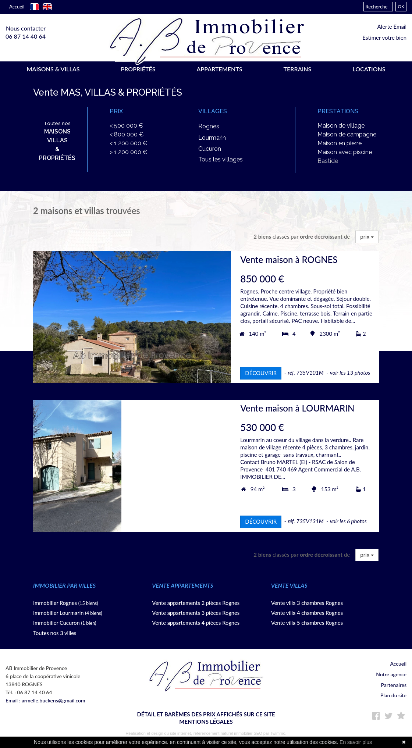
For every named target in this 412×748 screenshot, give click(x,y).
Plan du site (393, 696)
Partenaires (393, 685)
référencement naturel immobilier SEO (228, 733)
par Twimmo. (275, 733)
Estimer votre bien (384, 37)
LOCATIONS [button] (368, 68)
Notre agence (391, 675)
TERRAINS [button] (298, 68)
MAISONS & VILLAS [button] (52, 68)
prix (367, 237)
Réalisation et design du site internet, (158, 733)
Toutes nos (57, 141)
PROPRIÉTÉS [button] (138, 68)
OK (401, 6)
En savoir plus (356, 742)
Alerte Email (391, 26)
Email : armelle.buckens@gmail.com (45, 701)
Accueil (16, 7)
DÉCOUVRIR (261, 373)
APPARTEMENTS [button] (219, 68)
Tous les (220, 160)
